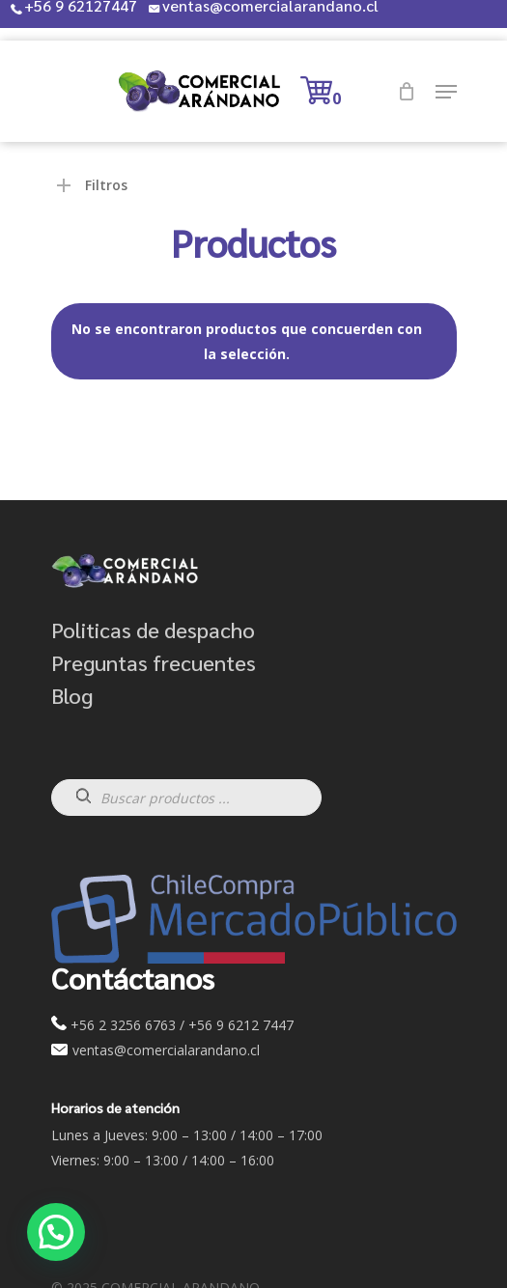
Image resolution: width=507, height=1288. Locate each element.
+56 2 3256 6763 (123, 1025)
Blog (72, 695)
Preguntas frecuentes (153, 662)
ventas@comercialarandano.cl (164, 1050)
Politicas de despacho (153, 629)
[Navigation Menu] (446, 91)
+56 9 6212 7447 (241, 1025)
